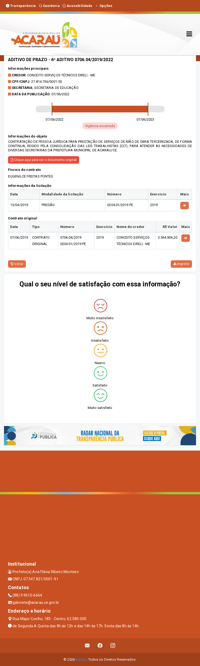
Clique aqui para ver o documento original (44, 160)
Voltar (17, 264)
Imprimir (181, 264)
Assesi (81, 659)
